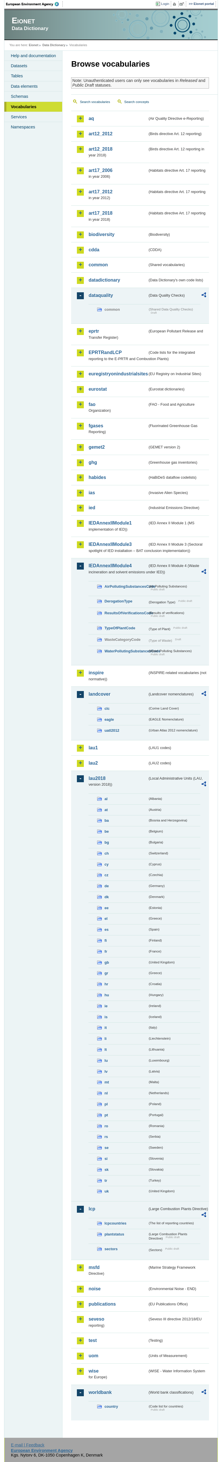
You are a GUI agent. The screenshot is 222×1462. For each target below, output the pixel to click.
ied (91, 507)
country (111, 1406)
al (106, 799)
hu (106, 995)
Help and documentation (33, 55)
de (106, 886)
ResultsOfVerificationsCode (126, 613)
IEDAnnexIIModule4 (110, 565)
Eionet (33, 45)
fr (105, 951)
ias (91, 492)
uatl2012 (111, 730)
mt (106, 1082)
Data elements (24, 86)
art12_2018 (100, 149)
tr (105, 1180)
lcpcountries (115, 1223)
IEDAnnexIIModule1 (110, 523)
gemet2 (96, 447)
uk (106, 1191)
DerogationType (118, 601)
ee (106, 908)
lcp (91, 1208)
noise (94, 1288)
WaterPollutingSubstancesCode (126, 651)
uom (93, 1355)
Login (165, 3)
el (106, 918)
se (106, 1147)
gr (106, 973)
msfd (93, 1267)
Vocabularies (23, 106)
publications (102, 1304)
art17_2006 (100, 170)
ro (106, 1126)
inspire (95, 672)
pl (106, 1104)
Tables (17, 76)
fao (91, 404)
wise (93, 1371)
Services (19, 117)
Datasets (19, 65)
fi (105, 940)
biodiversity (101, 234)
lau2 (93, 763)
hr (106, 984)
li (105, 1038)
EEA (34, 4)
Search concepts (136, 102)
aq (91, 118)
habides (97, 477)
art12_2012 (100, 133)
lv (106, 1071)
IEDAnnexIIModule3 (110, 544)
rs (106, 1137)
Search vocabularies (95, 102)
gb (106, 962)
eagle (109, 719)
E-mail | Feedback (28, 1445)
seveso (96, 1319)
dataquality (100, 295)
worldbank (100, 1392)
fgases (95, 425)
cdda (93, 249)
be (106, 831)
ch (106, 853)
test (92, 1340)
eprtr (93, 331)
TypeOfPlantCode (119, 628)
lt (105, 1049)
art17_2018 (100, 213)
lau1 (93, 747)
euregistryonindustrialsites (117, 373)
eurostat (97, 389)
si (106, 1158)
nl (106, 1093)
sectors (111, 1249)
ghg (92, 462)
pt (106, 1115)
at (106, 810)
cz (106, 875)
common (98, 264)
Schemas (19, 96)
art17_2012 (100, 191)
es (106, 929)
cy (106, 864)
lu (106, 1060)
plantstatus (114, 1234)
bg (106, 842)
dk (106, 897)
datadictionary (104, 280)
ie (106, 1006)
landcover (99, 694)
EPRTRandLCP (105, 352)
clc (107, 708)
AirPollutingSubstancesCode (126, 586)
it (105, 1027)
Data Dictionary (53, 45)
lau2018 (97, 778)
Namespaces (23, 127)
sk (106, 1169)
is (106, 1017)
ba (106, 820)
